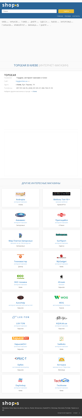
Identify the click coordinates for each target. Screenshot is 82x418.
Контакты (76, 16)
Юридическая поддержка (65, 413)
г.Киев (24, 22)
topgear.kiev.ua (21, 81)
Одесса (43, 22)
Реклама (68, 16)
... (50, 25)
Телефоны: (8, 88)
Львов (54, 22)
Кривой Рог (19, 25)
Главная (60, 16)
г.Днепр (43, 25)
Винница (32, 25)
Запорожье (66, 22)
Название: (8, 78)
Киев (4, 22)
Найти (66, 11)
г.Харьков (6, 25)
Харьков (13, 22)
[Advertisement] (41, 44)
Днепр (33, 22)
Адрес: (6, 84)
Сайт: (6, 81)
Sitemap (75, 413)
